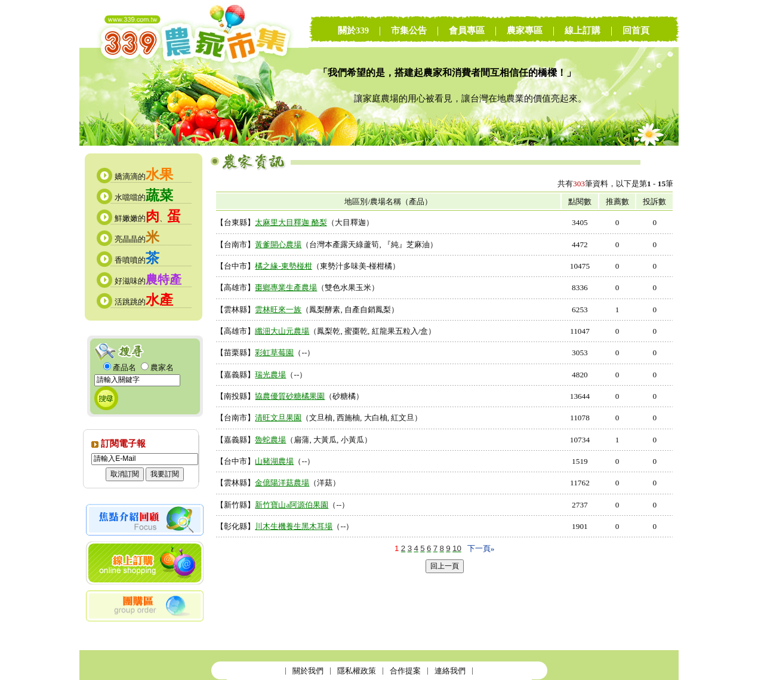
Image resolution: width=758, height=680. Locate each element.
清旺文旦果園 (278, 417)
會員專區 (467, 30)
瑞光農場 (270, 374)
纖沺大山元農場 (282, 331)
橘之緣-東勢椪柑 (283, 265)
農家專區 (525, 30)
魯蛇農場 (270, 439)
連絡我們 (450, 670)
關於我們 (307, 670)
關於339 (353, 30)
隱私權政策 (356, 670)
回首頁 (636, 30)
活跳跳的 (144, 301)
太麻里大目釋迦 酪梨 (290, 222)
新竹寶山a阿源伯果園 (291, 504)
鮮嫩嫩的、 (148, 218)
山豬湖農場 (274, 461)
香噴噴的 (137, 260)
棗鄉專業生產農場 (286, 287)
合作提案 (405, 670)
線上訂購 (582, 30)
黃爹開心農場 (278, 244)
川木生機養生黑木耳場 (293, 526)
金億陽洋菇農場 (282, 482)
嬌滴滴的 (144, 176)
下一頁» (481, 548)
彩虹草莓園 (274, 352)
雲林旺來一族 (278, 309)
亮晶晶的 (137, 239)
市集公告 (409, 30)
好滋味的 (148, 280)
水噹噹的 (144, 197)
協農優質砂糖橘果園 (290, 396)
